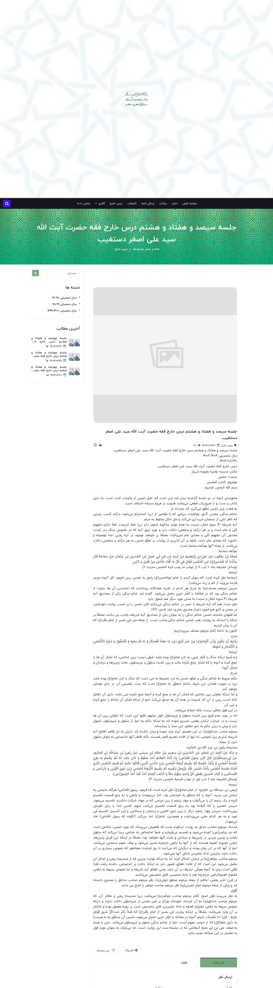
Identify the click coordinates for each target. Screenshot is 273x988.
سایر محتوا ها (141, 249)
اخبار (174, 203)
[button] (7, 203)
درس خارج (116, 203)
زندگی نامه (147, 203)
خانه (157, 249)
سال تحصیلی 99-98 (65, 304)
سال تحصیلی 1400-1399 (62, 310)
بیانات (163, 203)
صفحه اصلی (189, 203)
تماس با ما (83, 203)
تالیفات (131, 203)
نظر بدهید (219, 962)
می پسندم (106, 950)
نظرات (183, 962)
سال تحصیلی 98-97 (64, 297)
